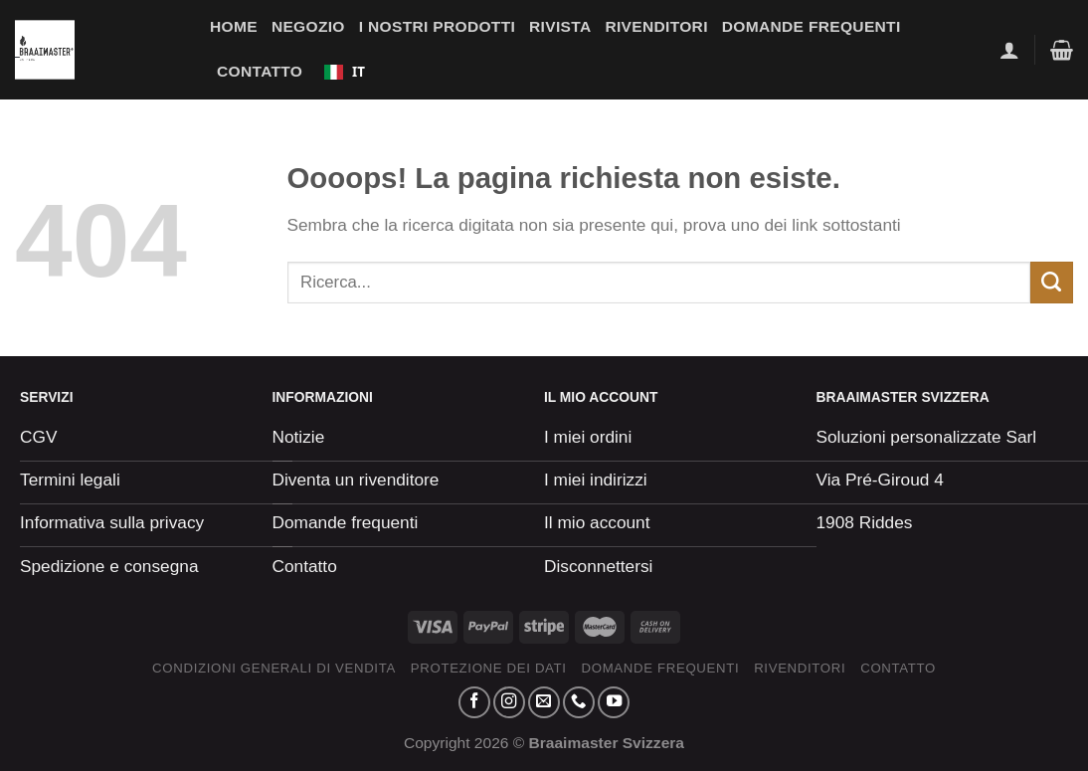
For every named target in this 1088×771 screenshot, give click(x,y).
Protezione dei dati (489, 668)
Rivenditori (656, 26)
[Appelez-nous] (579, 702)
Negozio (308, 26)
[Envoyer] (1051, 282)
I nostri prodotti (437, 26)
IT (344, 72)
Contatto (259, 71)
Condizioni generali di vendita (274, 668)
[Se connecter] (1009, 50)
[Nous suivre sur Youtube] (614, 702)
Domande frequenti (811, 26)
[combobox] (344, 72)
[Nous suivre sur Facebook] (474, 702)
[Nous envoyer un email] (544, 702)
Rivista (560, 26)
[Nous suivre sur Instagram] (509, 702)
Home (234, 26)
